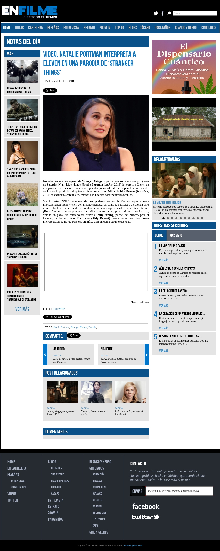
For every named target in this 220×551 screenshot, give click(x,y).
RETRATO (89, 27)
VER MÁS (22, 309)
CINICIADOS (208, 27)
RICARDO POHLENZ (60, 481)
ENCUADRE (56, 487)
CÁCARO (145, 27)
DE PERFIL (98, 506)
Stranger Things (78, 327)
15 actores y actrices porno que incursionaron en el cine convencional (22, 169)
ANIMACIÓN (98, 474)
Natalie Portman (61, 327)
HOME (6, 27)
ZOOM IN (105, 27)
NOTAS (19, 27)
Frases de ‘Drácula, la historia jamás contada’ (22, 87)
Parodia (92, 327)
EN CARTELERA (16, 468)
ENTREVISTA (71, 27)
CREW (95, 526)
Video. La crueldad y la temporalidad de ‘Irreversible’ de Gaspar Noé (22, 292)
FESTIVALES (99, 519)
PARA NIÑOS (162, 27)
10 (202, 218)
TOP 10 (119, 27)
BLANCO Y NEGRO (186, 27)
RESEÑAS (53, 27)
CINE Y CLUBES (98, 532)
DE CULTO (97, 500)
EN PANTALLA (18, 481)
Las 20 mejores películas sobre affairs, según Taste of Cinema (22, 212)
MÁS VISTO (176, 235)
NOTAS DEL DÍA (24, 42)
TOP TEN (12, 500)
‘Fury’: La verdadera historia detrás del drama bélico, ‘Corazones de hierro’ (22, 127)
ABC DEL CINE (99, 513)
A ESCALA (97, 481)
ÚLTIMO (159, 235)
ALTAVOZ (97, 494)
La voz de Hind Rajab (167, 202)
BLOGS (133, 27)
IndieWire (59, 308)
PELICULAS (56, 468)
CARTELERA (35, 27)
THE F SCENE (57, 474)
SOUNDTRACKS (18, 487)
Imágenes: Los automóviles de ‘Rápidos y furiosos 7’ (22, 252)
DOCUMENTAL (99, 487)
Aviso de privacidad (132, 545)
